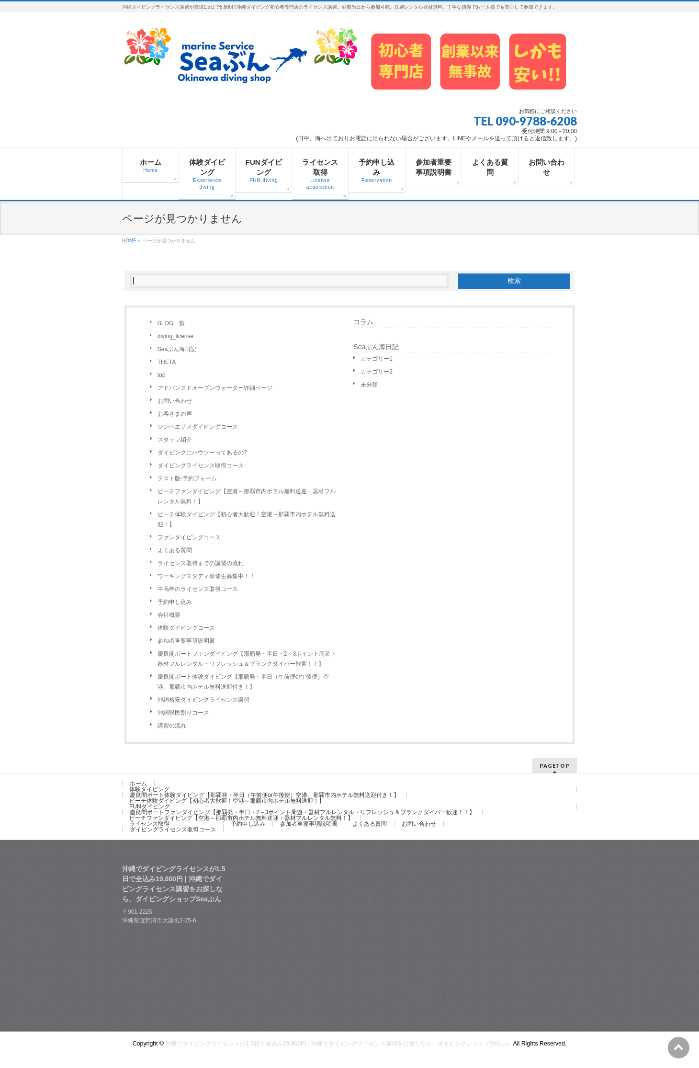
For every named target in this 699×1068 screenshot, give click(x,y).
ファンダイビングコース (189, 537)
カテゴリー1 (377, 358)
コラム (363, 322)
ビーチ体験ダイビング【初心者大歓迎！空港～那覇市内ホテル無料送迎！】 (247, 519)
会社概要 (169, 615)
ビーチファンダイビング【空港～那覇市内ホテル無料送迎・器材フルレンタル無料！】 (247, 496)
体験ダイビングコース (186, 628)
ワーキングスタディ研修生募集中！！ (206, 576)
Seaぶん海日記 (177, 349)
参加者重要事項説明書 (186, 640)
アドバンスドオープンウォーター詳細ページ (215, 388)
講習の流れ (172, 725)
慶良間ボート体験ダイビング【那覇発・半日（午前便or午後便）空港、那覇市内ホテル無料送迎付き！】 (243, 681)
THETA (167, 362)
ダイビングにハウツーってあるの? (202, 452)
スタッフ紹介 (175, 439)
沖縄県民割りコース (183, 712)
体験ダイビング (149, 789)
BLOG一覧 (171, 323)
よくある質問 (175, 550)
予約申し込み (175, 602)
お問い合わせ (175, 401)
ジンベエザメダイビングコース (198, 426)
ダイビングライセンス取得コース (201, 465)
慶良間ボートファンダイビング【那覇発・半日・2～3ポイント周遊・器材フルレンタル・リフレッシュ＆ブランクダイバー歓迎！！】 (247, 658)
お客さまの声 (175, 413)
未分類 (369, 384)
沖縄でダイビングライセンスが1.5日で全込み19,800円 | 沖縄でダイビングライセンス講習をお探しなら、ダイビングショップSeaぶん (338, 1043)
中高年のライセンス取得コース (198, 589)
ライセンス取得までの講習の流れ (201, 563)
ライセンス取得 (149, 824)
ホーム (138, 783)
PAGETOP (555, 765)
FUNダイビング (149, 806)
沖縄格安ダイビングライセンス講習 (203, 699)
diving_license (175, 336)
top (162, 375)
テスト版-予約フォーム (187, 478)
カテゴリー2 (377, 371)
